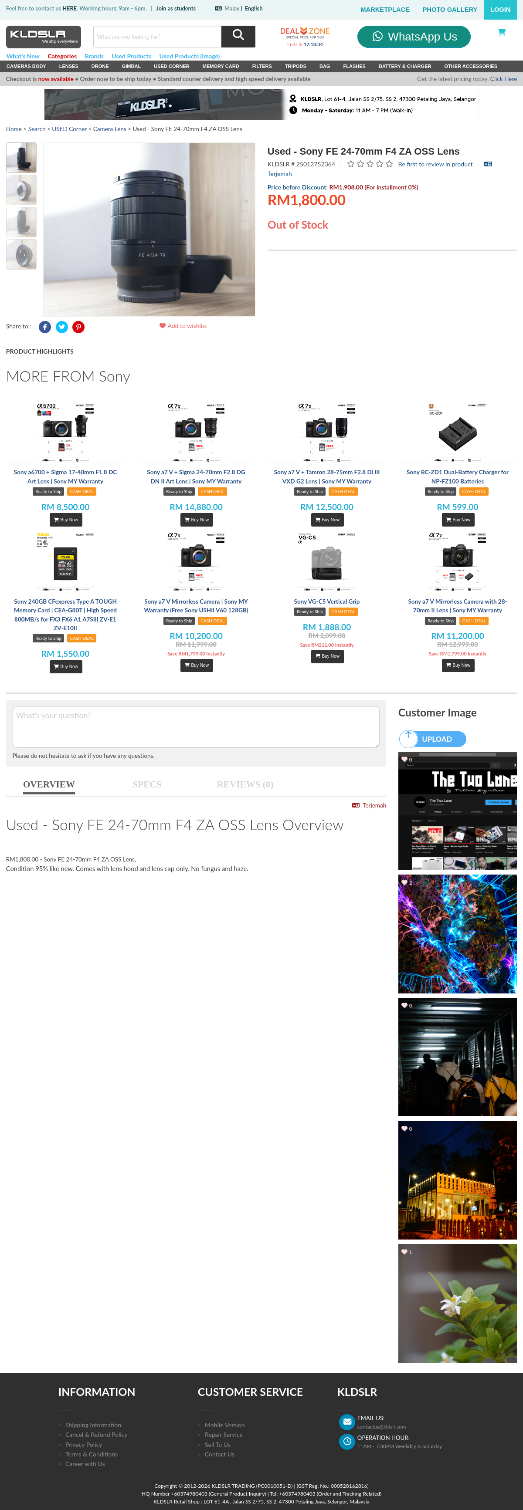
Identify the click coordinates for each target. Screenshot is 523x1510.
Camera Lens (109, 128)
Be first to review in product (435, 164)
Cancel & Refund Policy (96, 1434)
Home (14, 128)
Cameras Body (26, 66)
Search (37, 128)
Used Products (131, 56)
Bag (324, 66)
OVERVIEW (49, 784)
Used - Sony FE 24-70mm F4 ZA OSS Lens (364, 151)
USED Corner (172, 66)
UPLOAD (429, 739)
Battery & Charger (405, 66)
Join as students (176, 8)
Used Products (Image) (189, 56)
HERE (69, 8)
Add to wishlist (183, 325)
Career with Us (85, 1463)
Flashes (354, 66)
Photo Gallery (450, 9)
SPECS (147, 784)
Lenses (68, 66)
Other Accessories (470, 66)
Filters (262, 66)
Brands (94, 56)
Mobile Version (225, 1425)
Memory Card (221, 66)
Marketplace (385, 9)
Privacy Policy (83, 1444)
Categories (62, 56)
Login (500, 9)
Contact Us (219, 1454)
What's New (23, 56)
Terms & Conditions (91, 1454)
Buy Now (66, 519)
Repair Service (224, 1434)
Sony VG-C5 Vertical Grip (327, 601)
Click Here (503, 78)
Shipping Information (93, 1425)
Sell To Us (218, 1444)
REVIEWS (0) (245, 784)
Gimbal (131, 66)
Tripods (295, 66)
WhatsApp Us (414, 36)
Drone (100, 66)
